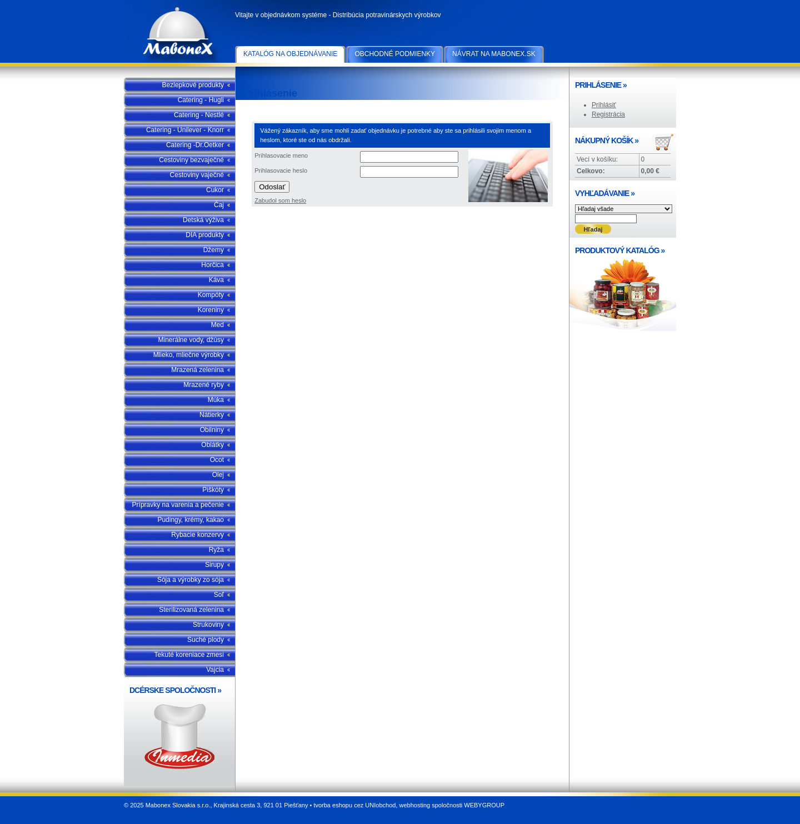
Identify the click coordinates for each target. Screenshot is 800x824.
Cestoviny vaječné (197, 175)
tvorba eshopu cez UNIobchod (354, 805)
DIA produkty (205, 235)
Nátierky (211, 415)
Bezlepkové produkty (193, 85)
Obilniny (212, 430)
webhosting (415, 805)
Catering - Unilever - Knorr (185, 130)
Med (217, 325)
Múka (216, 400)
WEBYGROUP (484, 805)
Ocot (217, 460)
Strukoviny (208, 625)
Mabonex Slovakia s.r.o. (179, 33)
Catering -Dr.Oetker (195, 145)
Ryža (216, 550)
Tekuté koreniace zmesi (189, 655)
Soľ (219, 595)
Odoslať (272, 187)
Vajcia (215, 670)
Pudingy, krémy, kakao (190, 520)
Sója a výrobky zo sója (190, 580)
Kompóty (211, 295)
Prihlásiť (604, 105)
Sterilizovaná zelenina (191, 610)
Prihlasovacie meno (281, 155)
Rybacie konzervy (197, 535)
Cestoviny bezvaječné (191, 160)
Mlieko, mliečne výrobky (188, 355)
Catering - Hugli (201, 100)
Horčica (212, 265)
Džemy (213, 250)
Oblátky (212, 445)
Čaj (219, 205)
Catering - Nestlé (199, 115)
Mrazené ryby (203, 385)
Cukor (215, 190)
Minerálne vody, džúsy (191, 340)
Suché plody (205, 640)
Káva (216, 280)
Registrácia (608, 114)
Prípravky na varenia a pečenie (178, 505)
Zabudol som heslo (280, 200)
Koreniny (211, 310)
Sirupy (214, 565)
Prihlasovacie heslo (280, 170)
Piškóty (213, 490)
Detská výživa (203, 220)
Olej (218, 475)
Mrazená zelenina (197, 370)
